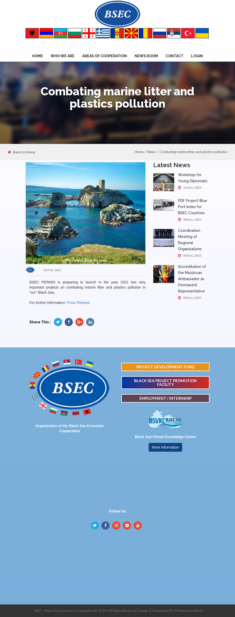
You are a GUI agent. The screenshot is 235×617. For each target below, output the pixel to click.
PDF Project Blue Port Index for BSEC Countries (192, 207)
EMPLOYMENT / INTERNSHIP (165, 398)
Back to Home (21, 152)
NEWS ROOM (146, 56)
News (151, 152)
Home (37, 56)
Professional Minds (189, 611)
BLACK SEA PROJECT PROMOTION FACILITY (165, 382)
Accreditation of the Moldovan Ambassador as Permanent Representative (192, 279)
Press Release (78, 303)
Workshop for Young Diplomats (192, 178)
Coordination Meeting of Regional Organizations (190, 239)
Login (197, 56)
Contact (174, 56)
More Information (165, 447)
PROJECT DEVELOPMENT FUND (165, 366)
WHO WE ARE (63, 56)
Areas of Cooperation (104, 56)
